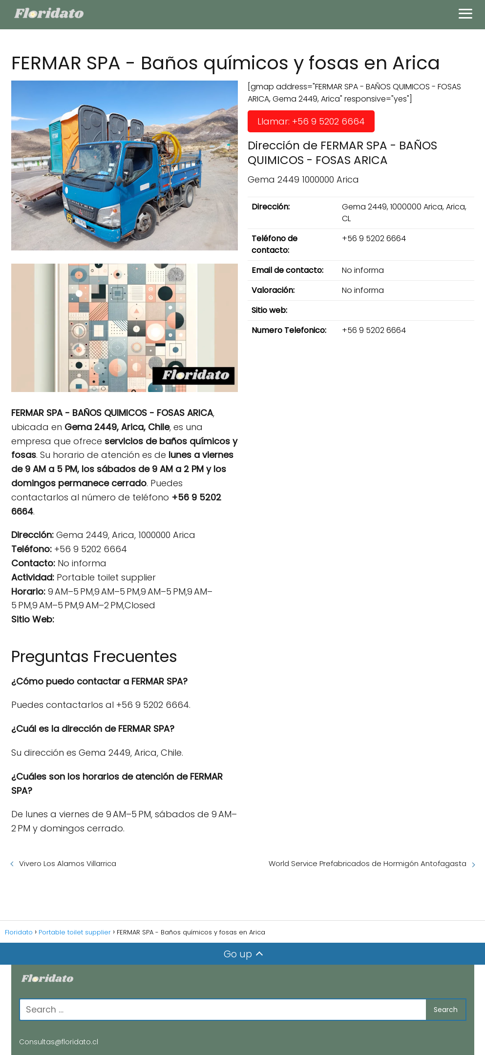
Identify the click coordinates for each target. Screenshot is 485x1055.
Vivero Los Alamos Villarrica (67, 863)
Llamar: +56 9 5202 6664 (311, 121)
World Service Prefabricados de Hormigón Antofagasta (367, 863)
